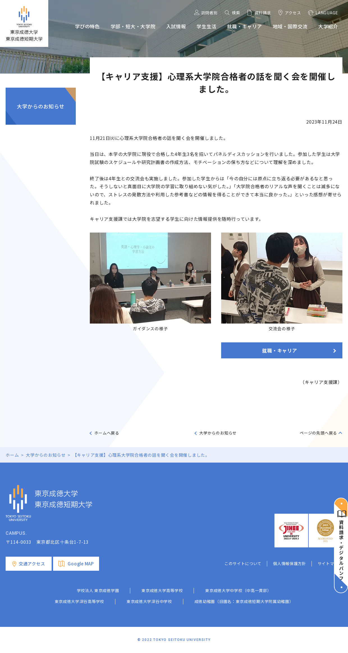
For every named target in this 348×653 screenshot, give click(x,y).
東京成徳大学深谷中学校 (149, 601)
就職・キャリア (279, 350)
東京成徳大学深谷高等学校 (79, 601)
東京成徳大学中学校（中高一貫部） (238, 590)
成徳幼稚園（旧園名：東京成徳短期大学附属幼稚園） (244, 601)
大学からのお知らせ (40, 106)
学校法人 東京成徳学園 (98, 590)
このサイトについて (243, 563)
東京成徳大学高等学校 (162, 590)
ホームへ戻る (106, 433)
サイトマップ (330, 563)
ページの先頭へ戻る (318, 433)
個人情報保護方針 (289, 563)
